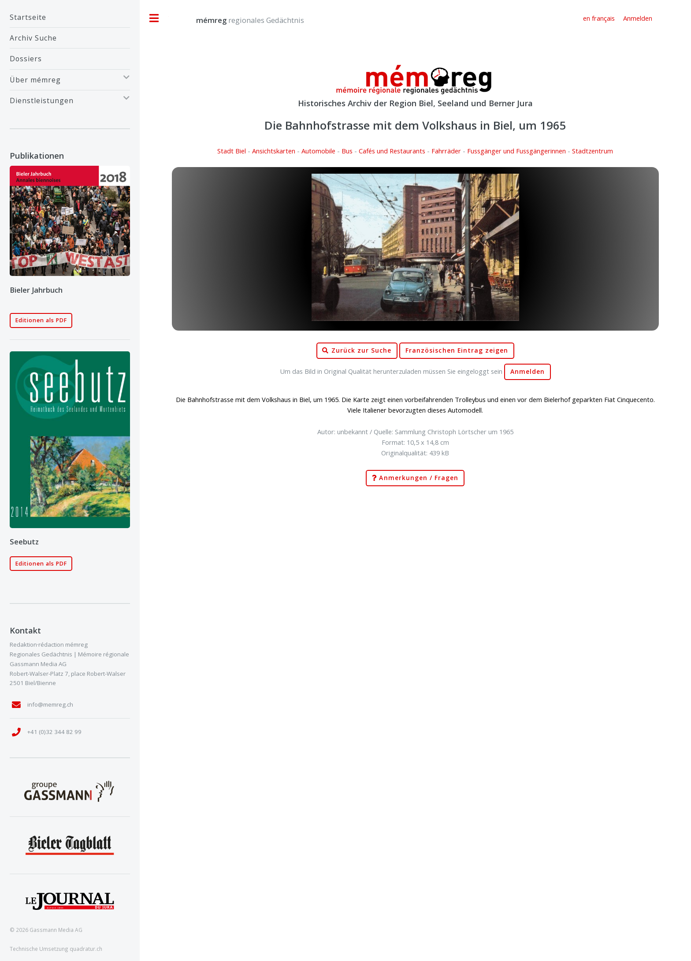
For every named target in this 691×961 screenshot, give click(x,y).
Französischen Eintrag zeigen (456, 350)
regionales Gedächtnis (241, 20)
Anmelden (527, 372)
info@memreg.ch (50, 704)
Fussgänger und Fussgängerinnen (516, 150)
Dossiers (26, 58)
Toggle (154, 18)
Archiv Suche (33, 38)
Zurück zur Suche (356, 350)
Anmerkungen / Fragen (415, 478)
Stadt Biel (231, 150)
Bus (347, 150)
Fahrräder (446, 150)
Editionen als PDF (41, 320)
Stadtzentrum (592, 150)
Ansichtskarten (273, 150)
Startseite (28, 17)
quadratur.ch (86, 948)
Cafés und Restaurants (392, 150)
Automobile (318, 150)
